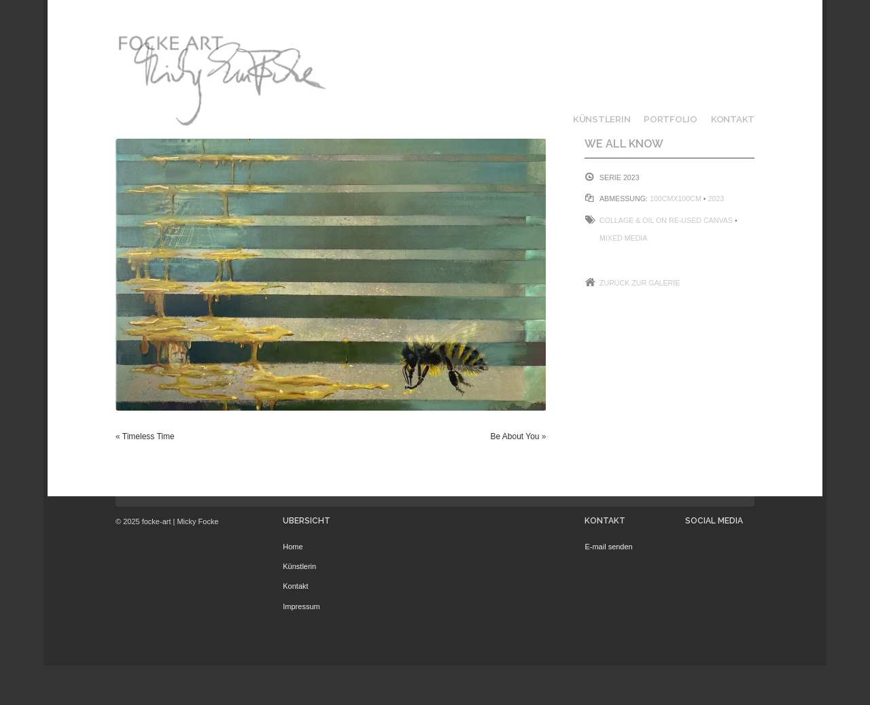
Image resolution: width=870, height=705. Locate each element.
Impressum (301, 606)
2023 (716, 198)
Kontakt (732, 119)
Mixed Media (623, 238)
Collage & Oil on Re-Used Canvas (666, 220)
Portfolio (670, 119)
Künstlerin (601, 119)
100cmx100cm (675, 198)
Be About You (514, 436)
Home (292, 547)
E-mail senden (608, 547)
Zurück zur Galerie (639, 283)
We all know (624, 143)
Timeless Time (148, 436)
